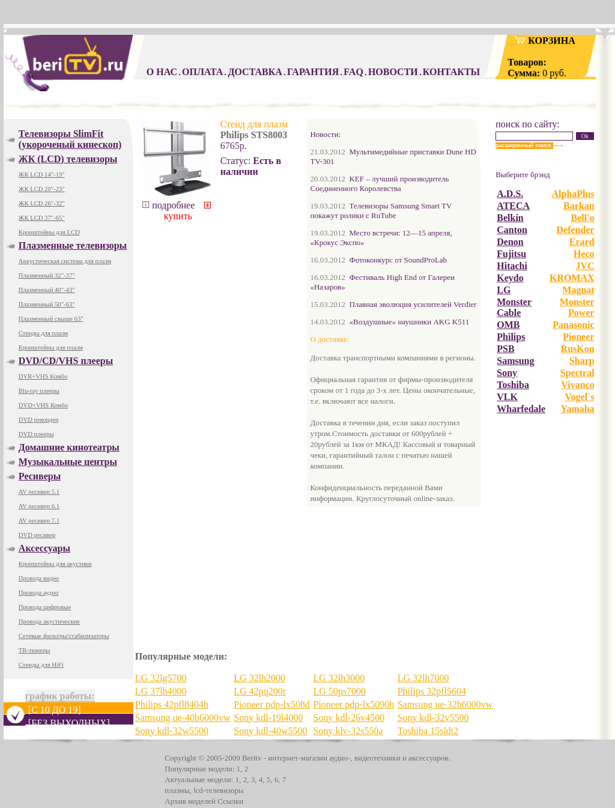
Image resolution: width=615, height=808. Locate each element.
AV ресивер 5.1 (39, 491)
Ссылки (230, 801)
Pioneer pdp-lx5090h (353, 704)
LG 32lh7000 (423, 678)
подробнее (168, 205)
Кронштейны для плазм (51, 347)
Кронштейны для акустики (55, 563)
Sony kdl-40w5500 (270, 731)
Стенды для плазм (43, 333)
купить (186, 211)
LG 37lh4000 (161, 691)
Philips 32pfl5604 (432, 691)
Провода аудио (38, 592)
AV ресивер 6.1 (39, 506)
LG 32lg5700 (161, 678)
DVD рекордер (38, 419)
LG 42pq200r (260, 691)
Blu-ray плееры (39, 390)
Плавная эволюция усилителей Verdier (412, 304)
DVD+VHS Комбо (43, 405)
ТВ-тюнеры (34, 650)
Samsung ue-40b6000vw (183, 717)
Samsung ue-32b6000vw (445, 704)
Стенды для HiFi (41, 664)
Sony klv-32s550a (348, 731)
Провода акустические (49, 621)
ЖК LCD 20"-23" (42, 189)
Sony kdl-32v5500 (433, 717)
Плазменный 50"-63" (47, 304)
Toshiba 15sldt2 (428, 731)
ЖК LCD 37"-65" (42, 217)
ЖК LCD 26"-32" (42, 203)
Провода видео (39, 578)
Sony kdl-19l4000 (268, 717)
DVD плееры (36, 434)
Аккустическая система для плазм (65, 261)
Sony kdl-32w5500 (171, 731)
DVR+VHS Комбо (43, 376)
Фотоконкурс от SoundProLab (398, 259)
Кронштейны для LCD (49, 232)
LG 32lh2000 (259, 678)
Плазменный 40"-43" (47, 290)
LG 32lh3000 (339, 678)
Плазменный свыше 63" (51, 318)
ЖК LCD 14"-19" (42, 174)
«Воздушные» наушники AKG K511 (409, 321)
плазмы (177, 790)
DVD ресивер (37, 535)
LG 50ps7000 (339, 691)
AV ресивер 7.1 (39, 520)
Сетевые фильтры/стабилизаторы (64, 636)
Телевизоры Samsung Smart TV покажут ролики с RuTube (381, 210)
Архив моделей (190, 801)
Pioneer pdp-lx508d (272, 704)
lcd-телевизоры (218, 790)
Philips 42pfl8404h (171, 704)
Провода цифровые (45, 607)
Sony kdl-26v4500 (348, 717)
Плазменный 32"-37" (47, 275)
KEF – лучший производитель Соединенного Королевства (379, 183)
